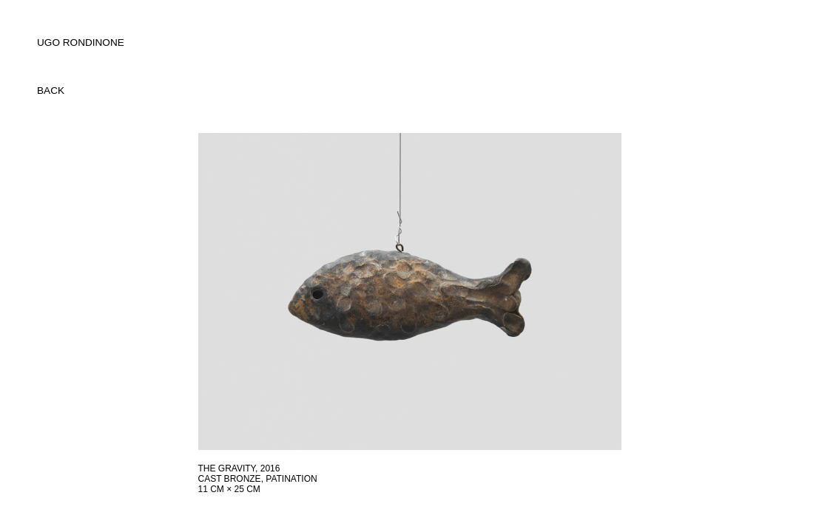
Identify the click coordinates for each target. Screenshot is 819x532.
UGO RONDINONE (80, 42)
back (50, 90)
